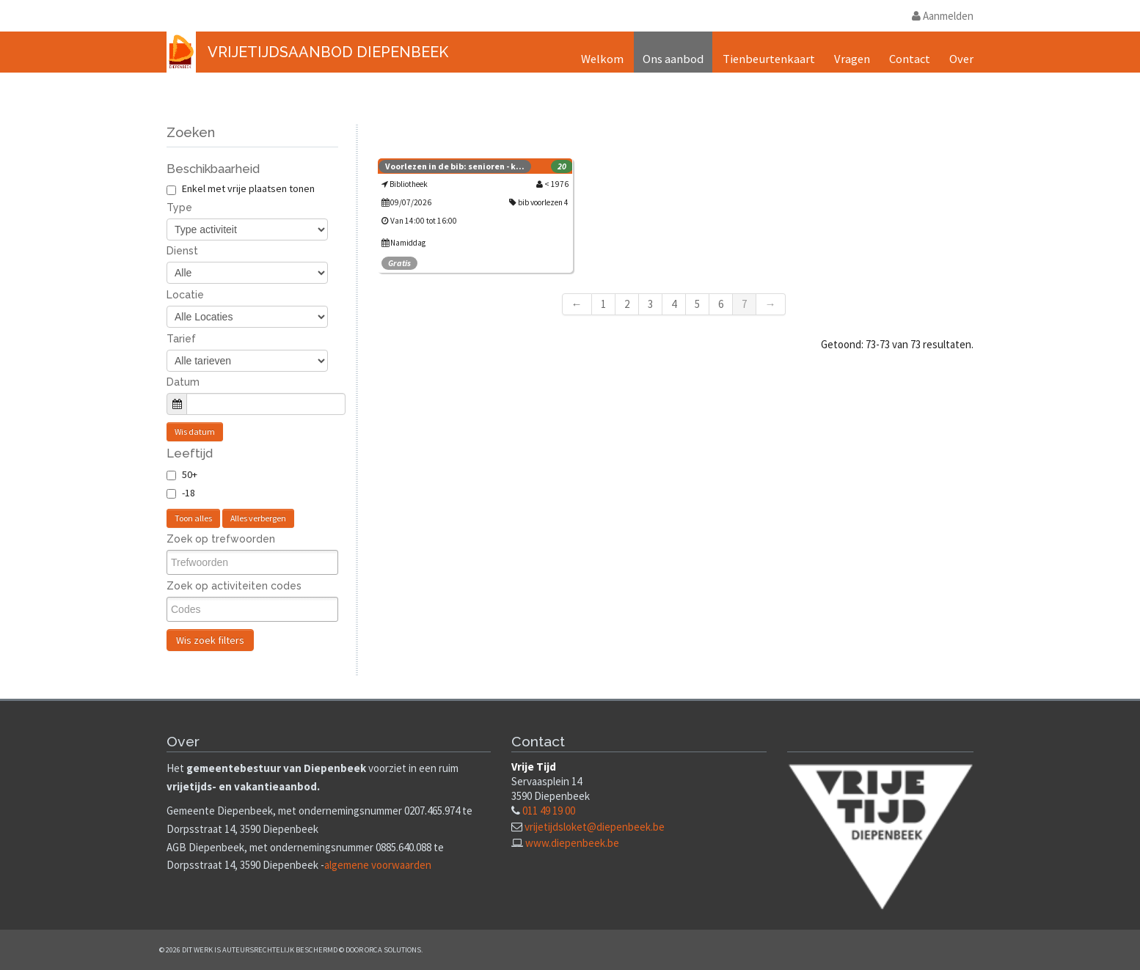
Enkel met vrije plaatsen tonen (241, 188)
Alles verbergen (258, 517)
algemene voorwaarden (377, 865)
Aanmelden (942, 16)
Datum (183, 382)
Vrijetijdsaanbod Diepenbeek (328, 52)
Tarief (181, 339)
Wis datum (195, 431)
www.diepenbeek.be (572, 843)
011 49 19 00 (548, 810)
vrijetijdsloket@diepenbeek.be (595, 827)
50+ (189, 474)
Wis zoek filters (210, 640)
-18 (188, 492)
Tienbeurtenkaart (769, 59)
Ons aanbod (673, 59)
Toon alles (193, 517)
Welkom (602, 59)
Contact (909, 59)
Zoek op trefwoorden (221, 539)
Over (961, 59)
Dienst (182, 251)
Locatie (185, 295)
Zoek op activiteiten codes (234, 586)
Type (179, 207)
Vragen (852, 59)
